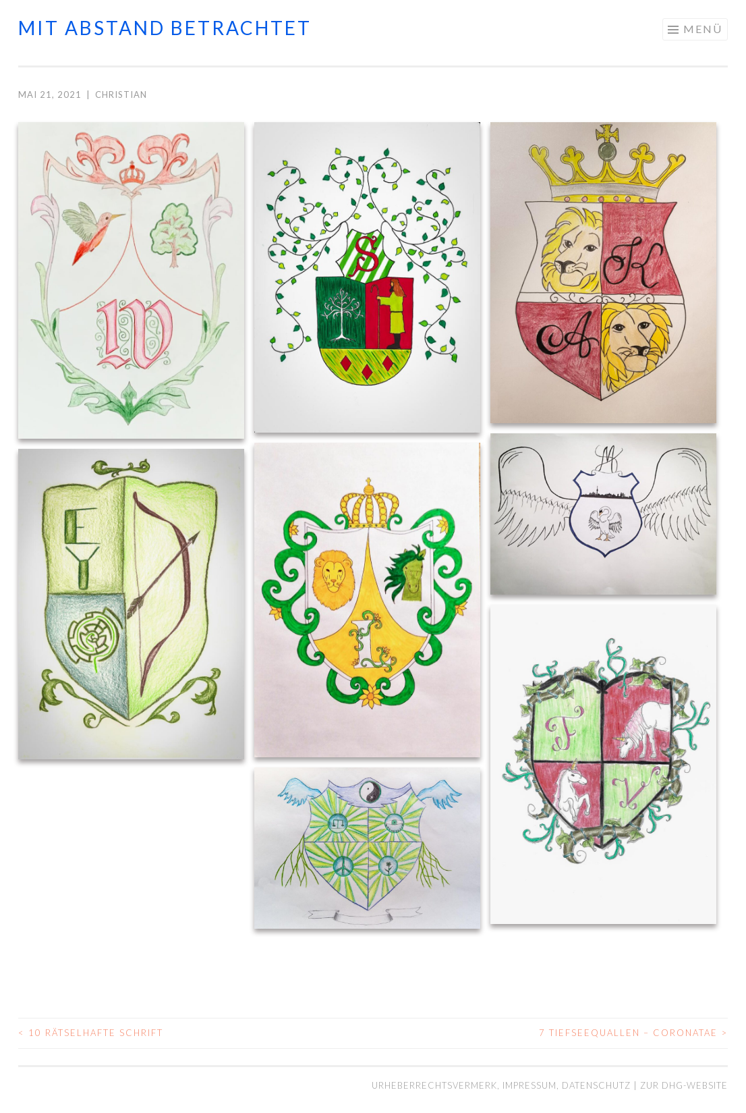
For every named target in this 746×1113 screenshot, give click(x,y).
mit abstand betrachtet (165, 27)
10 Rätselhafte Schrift (90, 1032)
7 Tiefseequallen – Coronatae (633, 1032)
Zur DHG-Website (684, 1085)
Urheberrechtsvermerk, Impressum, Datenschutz (502, 1085)
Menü (702, 28)
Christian (121, 94)
